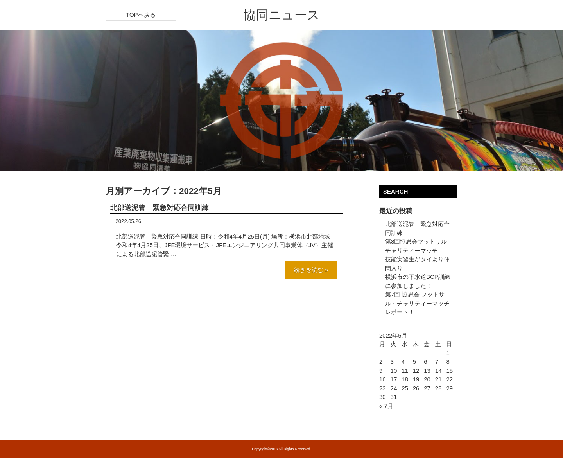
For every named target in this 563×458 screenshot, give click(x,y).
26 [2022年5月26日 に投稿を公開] (416, 388)
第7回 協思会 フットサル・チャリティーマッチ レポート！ (417, 303)
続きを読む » (311, 269)
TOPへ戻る (141, 14)
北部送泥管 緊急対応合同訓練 (159, 208)
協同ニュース (282, 15)
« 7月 (386, 405)
